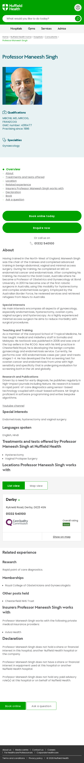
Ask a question (15, 199)
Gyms (31, 28)
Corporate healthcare (47, 752)
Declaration (13, 192)
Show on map (62, 537)
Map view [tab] (36, 486)
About (9, 173)
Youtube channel (13, 406)
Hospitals (16, 28)
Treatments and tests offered (25, 177)
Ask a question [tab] (41, 706)
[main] (42, 389)
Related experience (18, 185)
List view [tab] (14, 486)
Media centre (21, 749)
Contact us (38, 749)
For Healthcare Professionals (18, 752)
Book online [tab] (13, 706)
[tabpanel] (42, 518)
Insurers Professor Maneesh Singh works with (35, 188)
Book (9, 196)
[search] (42, 18)
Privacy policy (36, 758)
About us (6, 749)
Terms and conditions (13, 758)
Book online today (42, 216)
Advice (62, 28)
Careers (51, 749)
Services (46, 28)
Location (11, 181)
